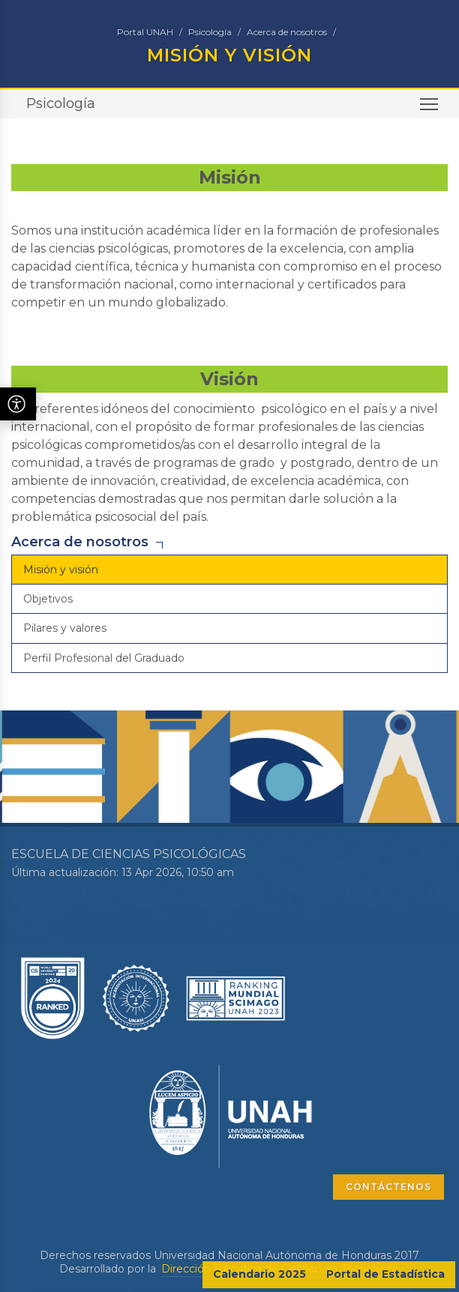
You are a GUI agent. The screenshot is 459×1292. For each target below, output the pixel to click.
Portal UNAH (145, 31)
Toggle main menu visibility (430, 109)
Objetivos (48, 599)
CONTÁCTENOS (388, 1186)
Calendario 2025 (259, 1274)
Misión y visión (60, 569)
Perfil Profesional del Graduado (103, 658)
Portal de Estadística (385, 1274)
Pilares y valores (64, 628)
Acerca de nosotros (287, 31)
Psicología (210, 31)
